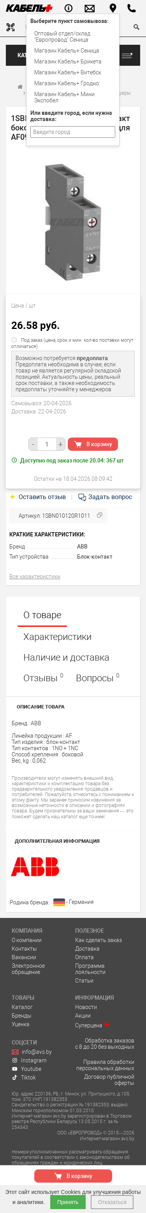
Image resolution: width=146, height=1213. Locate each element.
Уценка (21, 1024)
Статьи (84, 980)
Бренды (22, 1016)
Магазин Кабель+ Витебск (67, 72)
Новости (86, 1007)
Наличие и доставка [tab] (66, 657)
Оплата (84, 957)
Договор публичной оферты (109, 1080)
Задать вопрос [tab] (104, 497)
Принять (68, 1202)
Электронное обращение (28, 969)
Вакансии (24, 957)
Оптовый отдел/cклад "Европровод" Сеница (62, 36)
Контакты (24, 949)
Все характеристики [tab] (34, 576)
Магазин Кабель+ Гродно (66, 83)
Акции (83, 1016)
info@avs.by (32, 1052)
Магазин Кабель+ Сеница (66, 50)
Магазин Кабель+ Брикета (68, 61)
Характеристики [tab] (57, 636)
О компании (27, 940)
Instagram (29, 1060)
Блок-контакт (95, 557)
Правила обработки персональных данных (105, 1065)
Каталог (22, 1007)
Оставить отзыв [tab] (38, 497)
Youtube (26, 1069)
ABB (82, 546)
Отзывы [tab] (43, 678)
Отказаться (112, 1202)
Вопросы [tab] (98, 678)
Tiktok (24, 1077)
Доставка (87, 949)
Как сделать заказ (98, 940)
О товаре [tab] (42, 615)
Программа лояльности (90, 969)
